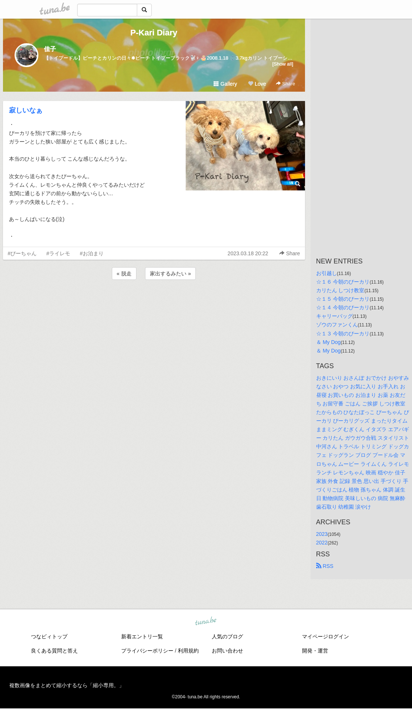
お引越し (326, 273)
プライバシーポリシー (147, 651)
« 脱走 (124, 274)
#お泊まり (92, 253)
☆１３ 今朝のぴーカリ (343, 334)
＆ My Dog (328, 342)
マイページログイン (325, 636)
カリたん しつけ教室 (340, 290)
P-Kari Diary (153, 32)
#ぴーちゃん (22, 253)
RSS (325, 566)
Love (257, 84)
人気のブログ (227, 636)
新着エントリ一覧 (142, 636)
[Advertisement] (154, 301)
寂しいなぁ (26, 110)
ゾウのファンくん (337, 325)
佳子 (50, 49)
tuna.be (205, 621)
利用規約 (188, 651)
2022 (322, 543)
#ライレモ (58, 253)
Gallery (225, 84)
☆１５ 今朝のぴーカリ (343, 299)
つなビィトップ (49, 636)
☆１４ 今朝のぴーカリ (343, 307)
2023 (322, 534)
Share (285, 83)
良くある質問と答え (54, 651)
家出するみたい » (170, 274)
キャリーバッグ (334, 316)
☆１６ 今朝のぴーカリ (343, 282)
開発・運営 (315, 651)
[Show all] (282, 64)
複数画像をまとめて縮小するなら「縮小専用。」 (66, 685)
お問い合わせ (227, 651)
